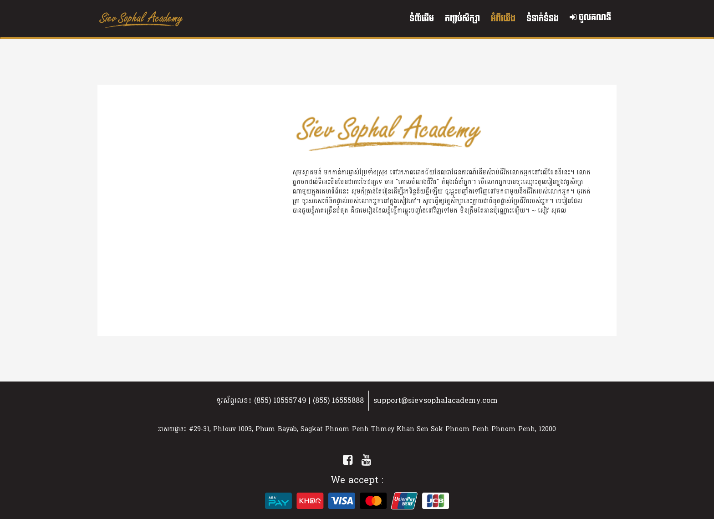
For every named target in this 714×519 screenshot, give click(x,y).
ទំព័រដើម (421, 18)
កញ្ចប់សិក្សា (462, 18)
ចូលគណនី (590, 17)
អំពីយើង (503, 18)
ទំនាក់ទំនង (542, 18)
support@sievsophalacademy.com (435, 400)
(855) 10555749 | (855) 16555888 (309, 400)
